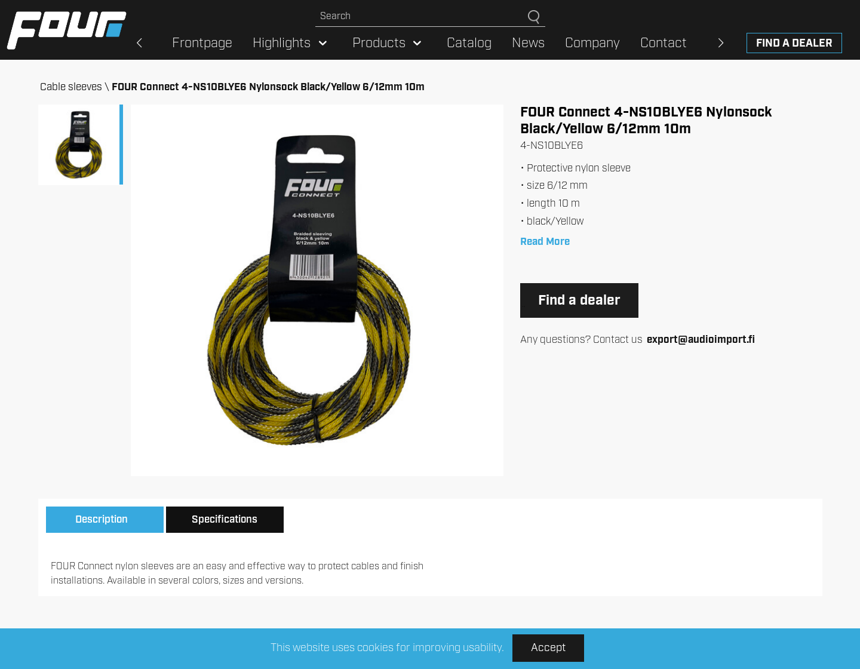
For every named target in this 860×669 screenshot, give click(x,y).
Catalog (469, 43)
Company (592, 43)
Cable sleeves (71, 87)
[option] (317, 290)
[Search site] (421, 16)
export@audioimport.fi (701, 339)
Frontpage (202, 43)
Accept (548, 648)
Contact (663, 43)
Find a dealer (794, 43)
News (528, 43)
